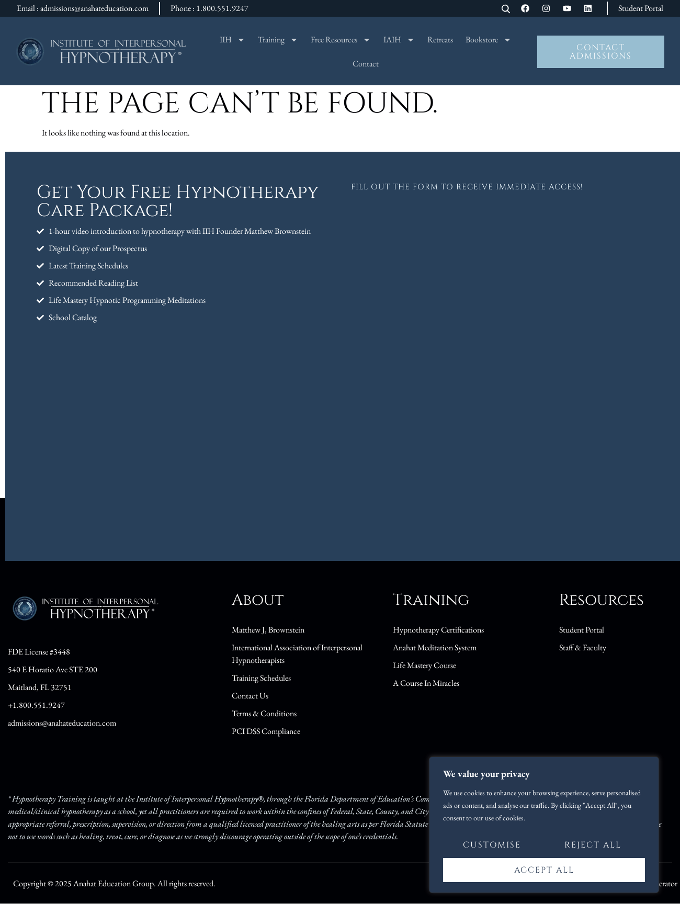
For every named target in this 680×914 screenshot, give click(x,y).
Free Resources (341, 39)
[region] (544, 825)
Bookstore (489, 39)
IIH (232, 39)
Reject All (592, 846)
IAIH (399, 39)
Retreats (440, 39)
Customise (492, 846)
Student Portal (640, 8)
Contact (366, 63)
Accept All (544, 870)
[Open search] (506, 9)
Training (278, 39)
